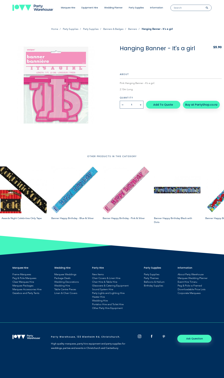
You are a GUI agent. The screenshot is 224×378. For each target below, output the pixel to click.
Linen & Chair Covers (65, 293)
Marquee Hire (68, 7)
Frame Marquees (21, 274)
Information (156, 7)
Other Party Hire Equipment (107, 308)
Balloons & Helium (154, 281)
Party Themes (151, 278)
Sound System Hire (102, 289)
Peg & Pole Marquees (24, 278)
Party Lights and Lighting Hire (108, 293)
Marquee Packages (22, 285)
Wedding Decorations (66, 281)
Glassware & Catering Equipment (110, 285)
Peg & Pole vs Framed (190, 285)
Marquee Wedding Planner (193, 278)
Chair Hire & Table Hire (104, 281)
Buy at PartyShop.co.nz (201, 105)
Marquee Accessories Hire (27, 289)
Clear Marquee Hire (23, 281)
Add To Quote (163, 105)
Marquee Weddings (65, 274)
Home (54, 29)
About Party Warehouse (191, 274)
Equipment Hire (90, 7)
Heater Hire (98, 296)
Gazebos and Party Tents (25, 293)
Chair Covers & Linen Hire (106, 278)
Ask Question (194, 338)
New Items (98, 274)
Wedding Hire (62, 285)
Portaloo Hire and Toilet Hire (108, 304)
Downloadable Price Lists (191, 289)
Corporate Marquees (189, 293)
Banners (132, 29)
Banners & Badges (113, 29)
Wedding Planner (113, 7)
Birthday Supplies (153, 285)
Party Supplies (136, 7)
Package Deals (62, 278)
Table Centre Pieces (65, 289)
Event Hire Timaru (187, 281)
